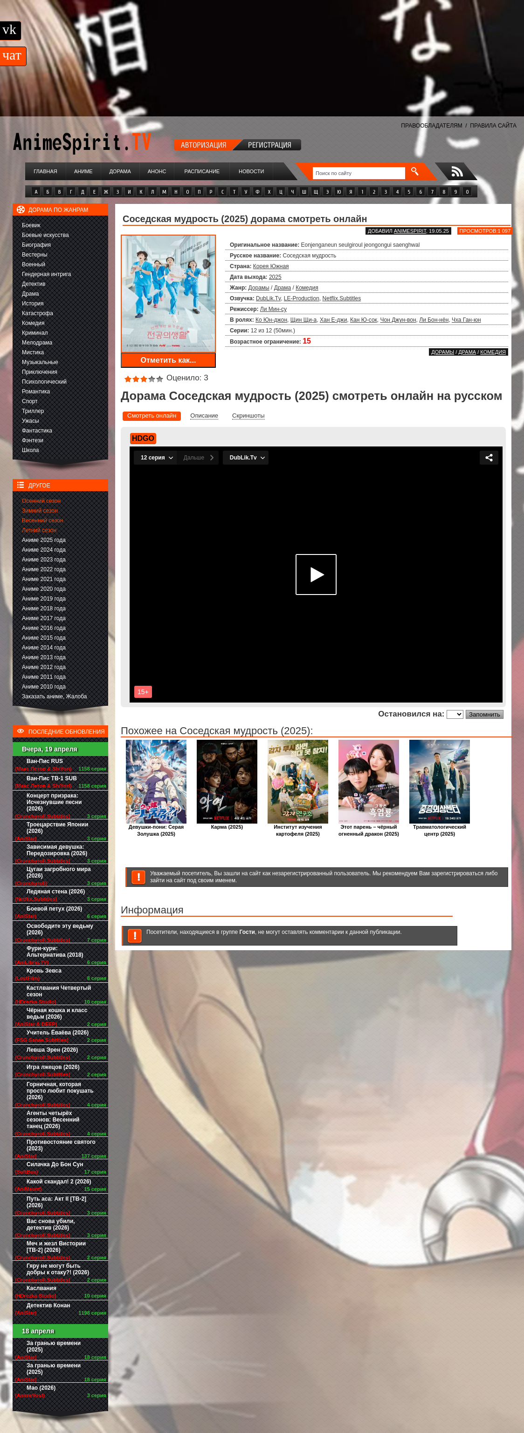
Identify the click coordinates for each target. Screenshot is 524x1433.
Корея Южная (271, 266)
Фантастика (37, 430)
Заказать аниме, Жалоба (54, 696)
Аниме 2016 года (44, 628)
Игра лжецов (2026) (53, 1067)
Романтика (36, 391)
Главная (45, 171)
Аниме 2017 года (44, 618)
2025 (275, 277)
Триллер (33, 411)
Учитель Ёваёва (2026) (58, 1032)
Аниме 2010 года (44, 686)
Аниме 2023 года (44, 559)
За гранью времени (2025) (54, 1346)
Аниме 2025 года (44, 540)
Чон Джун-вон (398, 320)
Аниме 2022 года (44, 569)
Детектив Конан (48, 1305)
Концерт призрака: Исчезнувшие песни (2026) (54, 802)
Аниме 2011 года (44, 677)
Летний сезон (39, 530)
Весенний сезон (42, 520)
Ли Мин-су (273, 309)
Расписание (202, 171)
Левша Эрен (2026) (52, 1050)
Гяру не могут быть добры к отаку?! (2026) (58, 1269)
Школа (30, 450)
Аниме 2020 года (44, 589)
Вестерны (35, 254)
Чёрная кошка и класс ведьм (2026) (57, 1013)
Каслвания (41, 1288)
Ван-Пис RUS (45, 761)
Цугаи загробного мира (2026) (59, 872)
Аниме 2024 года (44, 550)
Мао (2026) (41, 1388)
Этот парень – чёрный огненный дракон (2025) (368, 828)
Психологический (44, 382)
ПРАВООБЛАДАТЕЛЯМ (431, 125)
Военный (33, 264)
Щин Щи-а (303, 320)
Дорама (120, 171)
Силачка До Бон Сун (55, 1164)
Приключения (39, 372)
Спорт (30, 401)
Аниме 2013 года (44, 657)
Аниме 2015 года (44, 638)
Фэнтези (32, 440)
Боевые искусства (45, 235)
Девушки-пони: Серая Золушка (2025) (156, 828)
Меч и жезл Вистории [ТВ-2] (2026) (56, 1246)
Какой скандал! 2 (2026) (59, 1181)
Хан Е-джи (333, 320)
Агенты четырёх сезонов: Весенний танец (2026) (53, 1119)
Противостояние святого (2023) (61, 1145)
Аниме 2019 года (44, 598)
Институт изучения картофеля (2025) (298, 828)
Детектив (33, 284)
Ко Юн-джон (271, 320)
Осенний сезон (41, 501)
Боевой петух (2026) (54, 909)
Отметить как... (168, 360)
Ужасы (30, 421)
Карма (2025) (227, 824)
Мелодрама (37, 342)
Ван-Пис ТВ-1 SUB (52, 778)
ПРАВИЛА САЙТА (493, 125)
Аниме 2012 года (44, 667)
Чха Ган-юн (466, 320)
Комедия (33, 323)
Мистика (33, 352)
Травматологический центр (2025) (439, 828)
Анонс (157, 171)
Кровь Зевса (44, 970)
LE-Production (301, 298)
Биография (36, 245)
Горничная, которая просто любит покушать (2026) (60, 1091)
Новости (251, 171)
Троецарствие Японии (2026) (57, 827)
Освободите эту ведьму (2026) (60, 929)
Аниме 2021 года (44, 579)
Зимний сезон (40, 510)
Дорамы (258, 287)
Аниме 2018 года (44, 608)
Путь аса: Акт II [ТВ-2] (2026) (56, 1202)
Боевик (31, 225)
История (33, 303)
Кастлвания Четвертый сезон (59, 991)
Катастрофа (37, 313)
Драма (30, 294)
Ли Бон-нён (433, 320)
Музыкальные (40, 362)
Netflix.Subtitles (342, 298)
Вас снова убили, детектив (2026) (51, 1224)
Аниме (83, 171)
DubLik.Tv (268, 298)
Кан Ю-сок (363, 320)
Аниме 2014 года (44, 647)
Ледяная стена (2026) (56, 891)
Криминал (35, 333)
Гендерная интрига (46, 274)
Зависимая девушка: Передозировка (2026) (57, 850)
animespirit (410, 231)
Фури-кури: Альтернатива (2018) (55, 951)
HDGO (143, 438)
